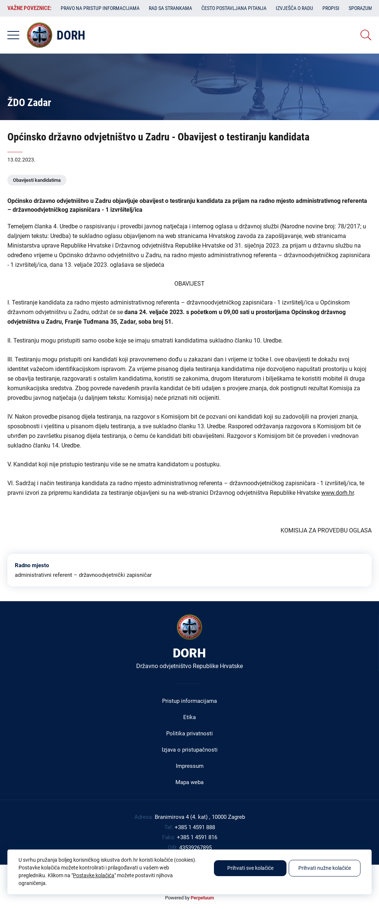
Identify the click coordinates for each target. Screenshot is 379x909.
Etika (189, 717)
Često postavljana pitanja (233, 8)
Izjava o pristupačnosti (190, 749)
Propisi (330, 8)
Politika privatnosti (189, 733)
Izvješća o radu (294, 8)
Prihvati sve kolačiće (250, 868)
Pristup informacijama (189, 701)
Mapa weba (189, 782)
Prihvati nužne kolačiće (324, 868)
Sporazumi (361, 8)
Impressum (190, 766)
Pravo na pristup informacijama (100, 8)
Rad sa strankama (170, 8)
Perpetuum (202, 898)
